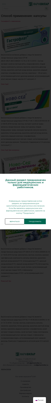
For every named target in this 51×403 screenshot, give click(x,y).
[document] (25, 201)
